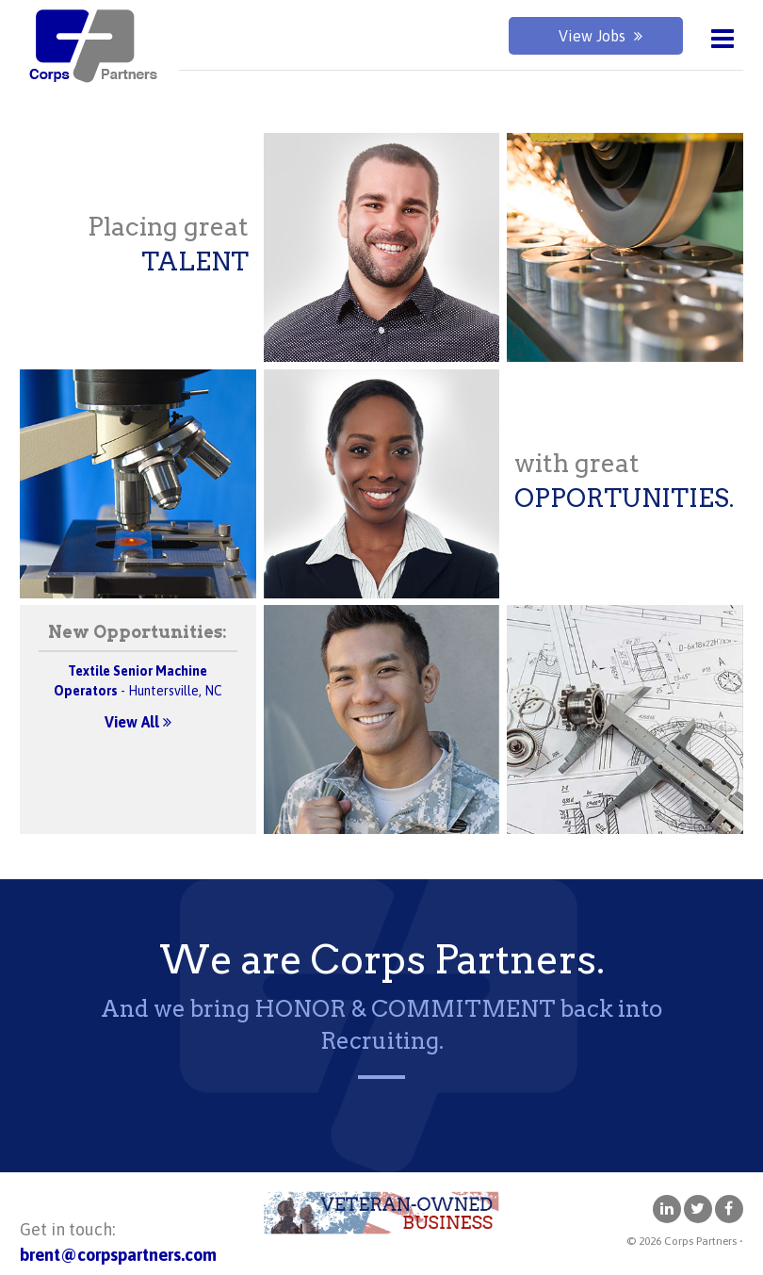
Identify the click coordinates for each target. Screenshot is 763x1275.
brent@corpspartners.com (118, 1255)
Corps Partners (90, 48)
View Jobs (600, 35)
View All (138, 721)
